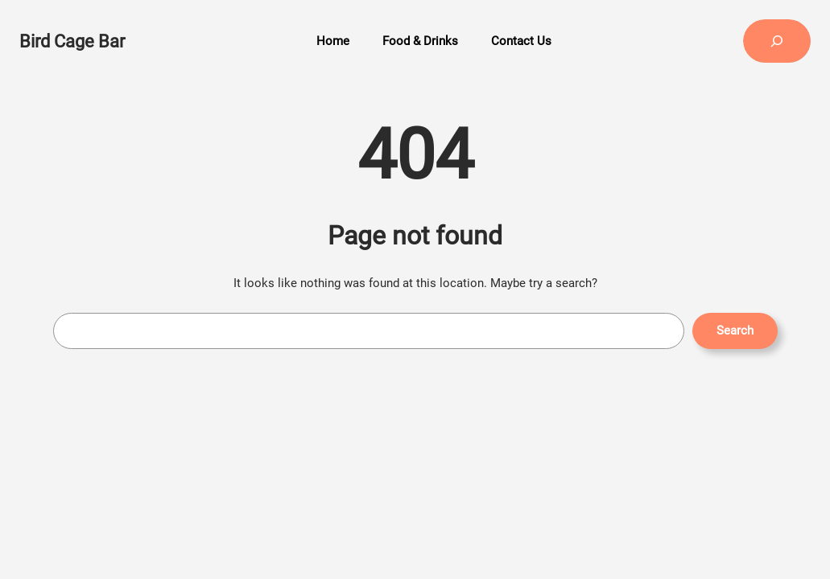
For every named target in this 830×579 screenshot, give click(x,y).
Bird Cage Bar (72, 41)
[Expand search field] (777, 41)
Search (735, 330)
